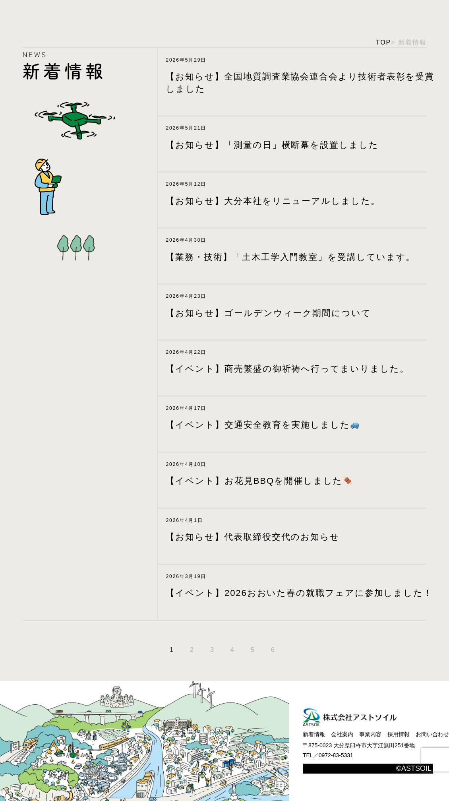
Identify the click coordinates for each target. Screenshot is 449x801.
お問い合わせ (432, 734)
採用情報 (398, 734)
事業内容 (370, 734)
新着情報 (314, 734)
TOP (383, 42)
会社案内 (342, 734)
